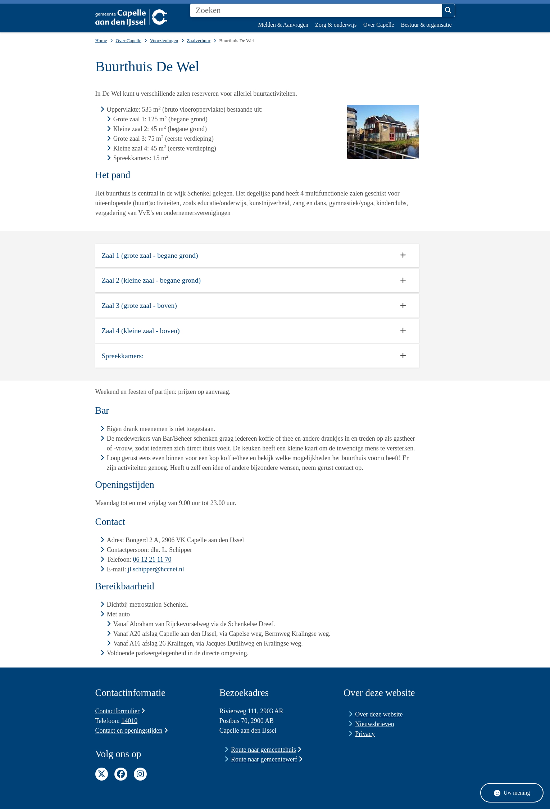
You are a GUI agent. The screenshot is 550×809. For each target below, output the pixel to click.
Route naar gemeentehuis (266, 749)
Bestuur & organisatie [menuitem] (426, 25)
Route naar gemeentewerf (267, 759)
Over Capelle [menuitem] (378, 25)
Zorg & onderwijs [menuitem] (335, 25)
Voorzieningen (164, 40)
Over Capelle (128, 40)
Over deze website (379, 714)
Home (101, 40)
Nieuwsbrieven (374, 724)
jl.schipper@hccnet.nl (156, 569)
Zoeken (448, 10)
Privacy (365, 733)
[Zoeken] (316, 10)
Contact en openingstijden (131, 730)
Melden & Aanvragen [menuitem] (283, 25)
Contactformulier (120, 711)
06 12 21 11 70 (152, 559)
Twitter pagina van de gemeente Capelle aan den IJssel (101, 774)
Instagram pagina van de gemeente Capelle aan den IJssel (140, 774)
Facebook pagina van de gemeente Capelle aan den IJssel (120, 774)
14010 (129, 720)
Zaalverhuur (198, 40)
